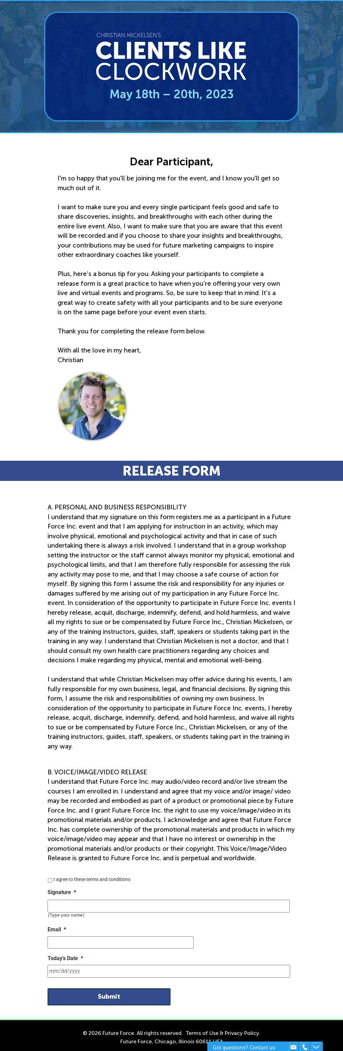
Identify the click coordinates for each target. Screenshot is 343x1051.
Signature (62, 892)
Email (57, 929)
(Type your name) (66, 914)
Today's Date (65, 957)
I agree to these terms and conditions (92, 879)
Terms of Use (202, 1029)
